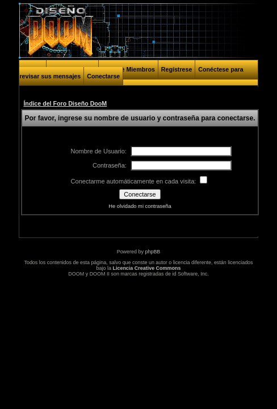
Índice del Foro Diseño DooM (65, 103)
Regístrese (176, 69)
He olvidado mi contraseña (139, 206)
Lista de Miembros (128, 69)
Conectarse (103, 76)
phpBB (152, 251)
